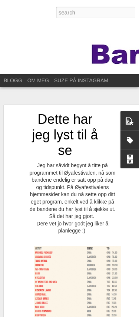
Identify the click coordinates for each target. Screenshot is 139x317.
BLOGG (13, 80)
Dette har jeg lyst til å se (65, 135)
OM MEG (38, 80)
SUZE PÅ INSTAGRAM (81, 80)
